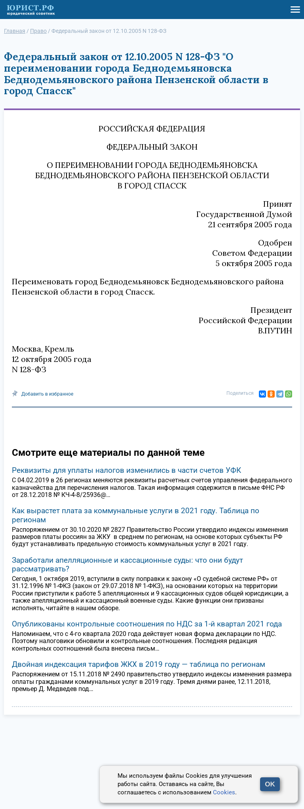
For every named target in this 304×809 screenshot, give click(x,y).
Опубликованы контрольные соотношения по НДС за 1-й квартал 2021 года (147, 623)
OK (270, 784)
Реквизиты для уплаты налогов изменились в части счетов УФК (126, 470)
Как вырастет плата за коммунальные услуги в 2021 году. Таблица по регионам (135, 515)
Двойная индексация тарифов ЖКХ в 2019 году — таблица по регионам (138, 664)
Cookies (224, 792)
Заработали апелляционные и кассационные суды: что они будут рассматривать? (127, 564)
